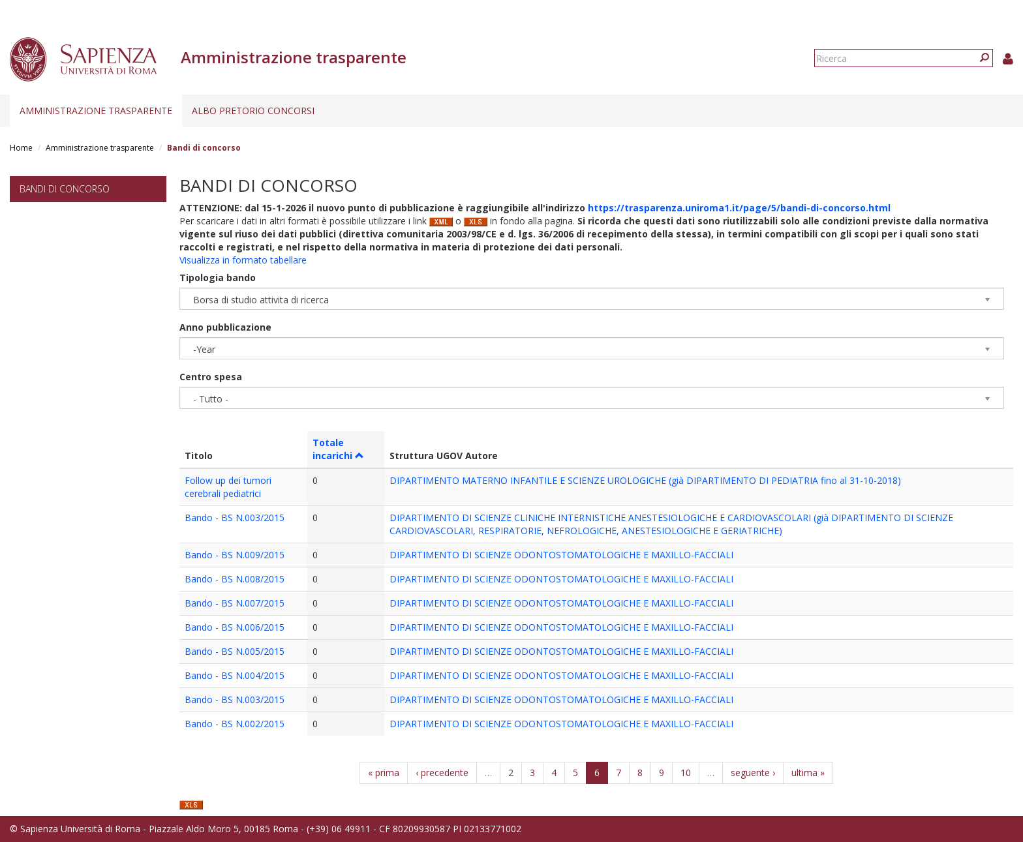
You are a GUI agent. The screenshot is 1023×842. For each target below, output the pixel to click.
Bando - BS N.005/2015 (234, 651)
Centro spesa (210, 376)
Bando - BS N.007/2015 (234, 603)
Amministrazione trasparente (96, 110)
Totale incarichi (338, 449)
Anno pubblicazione (225, 327)
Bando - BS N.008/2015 (234, 579)
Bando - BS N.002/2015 (234, 723)
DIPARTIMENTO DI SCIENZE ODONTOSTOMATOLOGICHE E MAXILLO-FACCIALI (561, 555)
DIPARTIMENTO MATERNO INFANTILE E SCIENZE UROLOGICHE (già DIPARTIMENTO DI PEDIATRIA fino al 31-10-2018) (645, 480)
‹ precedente (442, 772)
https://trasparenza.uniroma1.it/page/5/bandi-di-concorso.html (739, 208)
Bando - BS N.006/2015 (234, 627)
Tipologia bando (217, 277)
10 (685, 772)
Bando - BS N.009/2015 (234, 555)
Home (21, 147)
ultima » (808, 772)
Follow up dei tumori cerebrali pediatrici (228, 487)
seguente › (753, 772)
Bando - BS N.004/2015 (234, 675)
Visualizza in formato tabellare (243, 260)
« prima (383, 772)
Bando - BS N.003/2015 (234, 517)
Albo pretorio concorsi (253, 110)
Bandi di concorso (65, 189)
